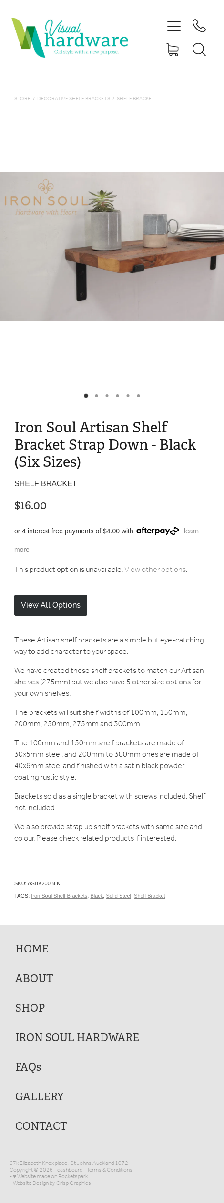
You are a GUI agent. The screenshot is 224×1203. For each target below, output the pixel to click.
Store (22, 99)
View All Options (51, 605)
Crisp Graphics (73, 1183)
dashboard (69, 1169)
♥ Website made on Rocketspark (50, 1176)
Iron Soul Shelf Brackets (59, 896)
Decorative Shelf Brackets (73, 99)
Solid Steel (118, 896)
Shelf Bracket (136, 99)
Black (96, 896)
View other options (155, 569)
